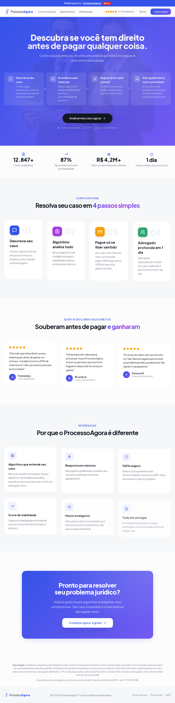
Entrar (143, 11)
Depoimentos (67, 11)
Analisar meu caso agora (87, 118)
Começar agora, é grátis (87, 623)
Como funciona (47, 11)
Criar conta (160, 11)
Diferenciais (86, 11)
